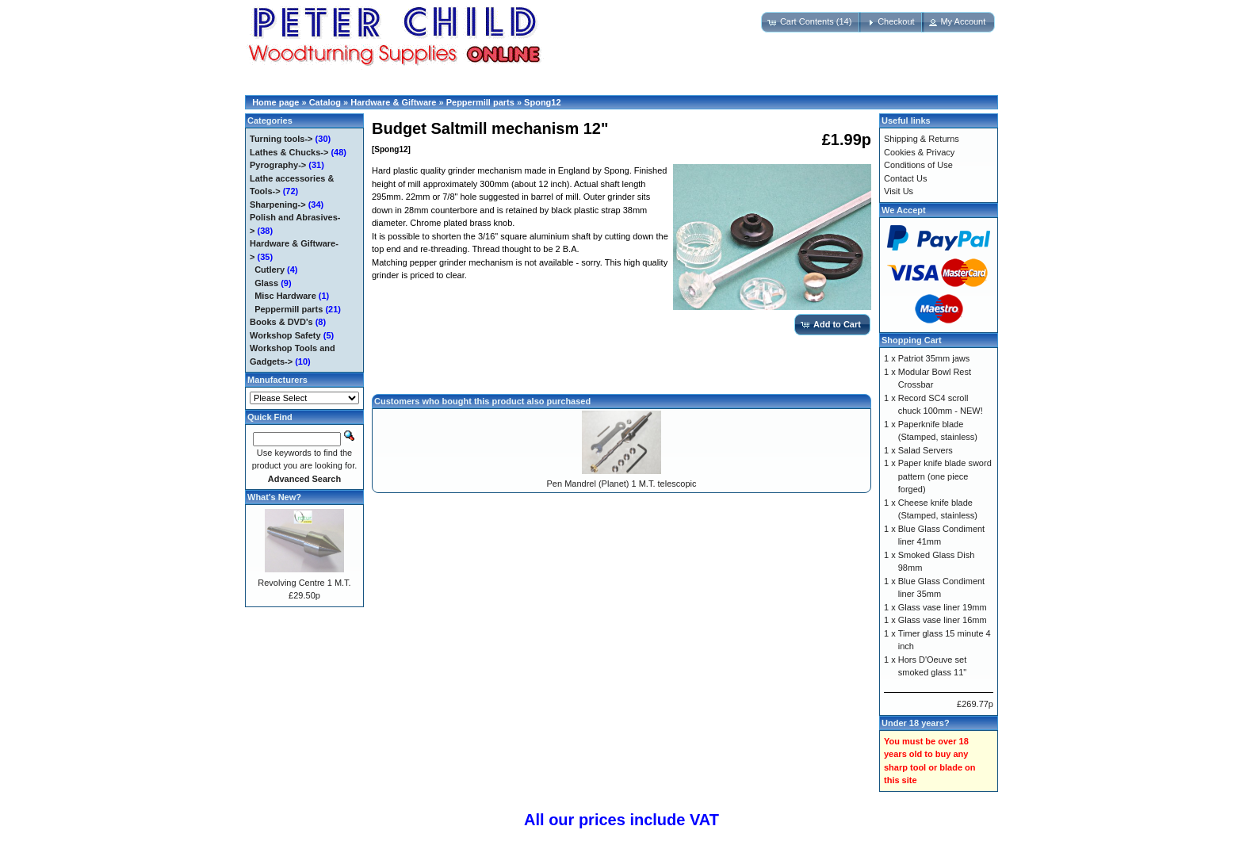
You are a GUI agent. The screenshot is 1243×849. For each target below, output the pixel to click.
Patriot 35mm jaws (934, 358)
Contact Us (905, 178)
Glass (266, 283)
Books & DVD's (281, 322)
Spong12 (542, 102)
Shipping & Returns (921, 138)
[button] (811, 22)
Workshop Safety (285, 335)
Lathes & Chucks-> (289, 152)
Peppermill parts (480, 102)
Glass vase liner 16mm (942, 620)
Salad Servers (925, 450)
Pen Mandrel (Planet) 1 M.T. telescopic (622, 483)
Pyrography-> (278, 165)
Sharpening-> (278, 204)
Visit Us (898, 191)
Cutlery (269, 269)
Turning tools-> (281, 138)
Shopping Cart (912, 340)
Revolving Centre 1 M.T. (304, 582)
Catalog (325, 102)
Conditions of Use (918, 165)
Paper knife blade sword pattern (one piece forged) (945, 476)
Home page (275, 102)
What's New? (274, 497)
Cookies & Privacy (919, 152)
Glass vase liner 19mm (942, 607)
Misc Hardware (285, 295)
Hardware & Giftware (393, 102)
